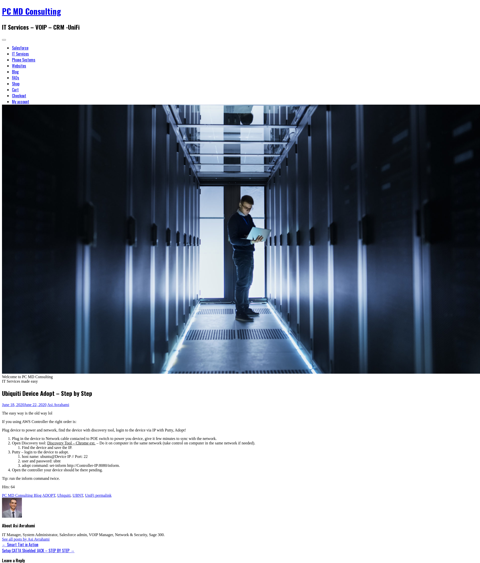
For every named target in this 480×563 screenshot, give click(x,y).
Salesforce (20, 48)
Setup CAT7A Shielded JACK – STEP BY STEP (38, 551)
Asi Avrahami (58, 405)
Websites (19, 66)
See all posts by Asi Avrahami (26, 539)
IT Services (20, 54)
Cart (15, 90)
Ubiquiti (63, 495)
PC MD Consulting (31, 11)
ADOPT (48, 495)
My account (20, 102)
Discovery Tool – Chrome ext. (71, 443)
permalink (103, 495)
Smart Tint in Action (20, 545)
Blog (15, 72)
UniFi (89, 495)
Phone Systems (23, 60)
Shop (15, 84)
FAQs (15, 78)
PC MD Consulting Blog (22, 495)
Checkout (19, 96)
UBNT (77, 495)
